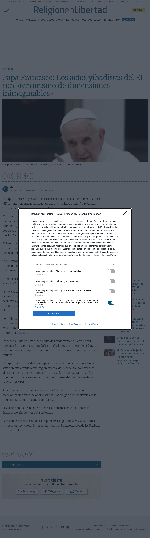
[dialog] (75, 269)
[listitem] (75, 264)
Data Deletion (58, 324)
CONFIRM (53, 313)
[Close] (125, 214)
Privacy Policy (91, 324)
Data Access (75, 324)
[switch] (111, 271)
